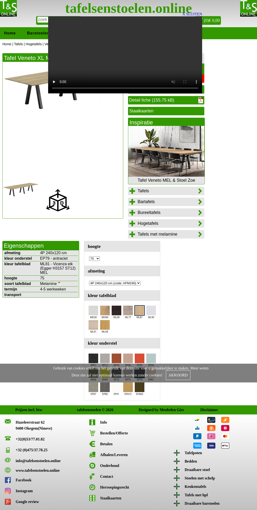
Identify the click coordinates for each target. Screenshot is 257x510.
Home (10, 33)
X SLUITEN (192, 14)
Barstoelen (38, 33)
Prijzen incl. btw (20, 410)
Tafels (18, 44)
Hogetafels (34, 44)
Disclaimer (205, 410)
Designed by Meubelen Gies (143, 410)
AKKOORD (178, 375)
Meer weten (199, 368)
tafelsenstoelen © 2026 (81, 410)
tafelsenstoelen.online (128, 8)
